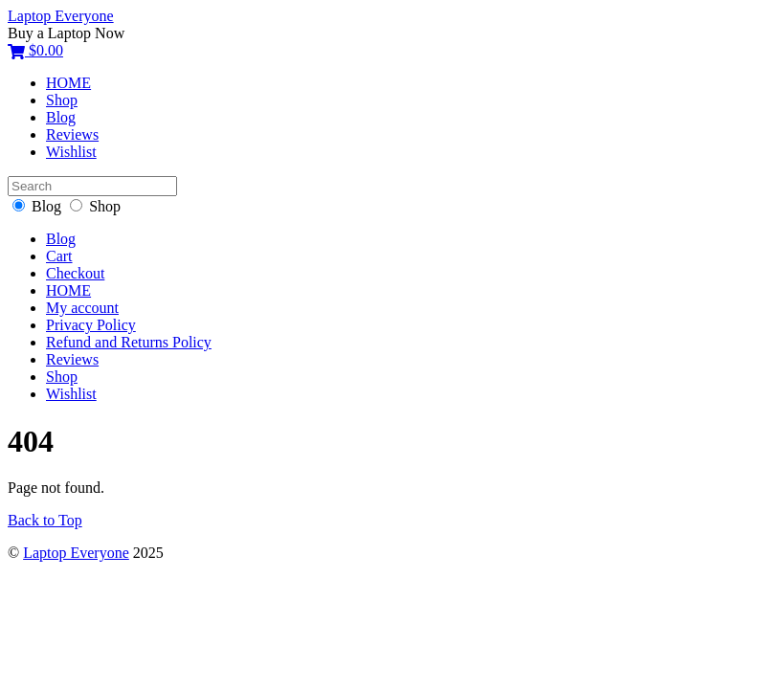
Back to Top (45, 520)
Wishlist (71, 152)
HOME (68, 83)
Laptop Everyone (76, 553)
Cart (59, 256)
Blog (61, 117)
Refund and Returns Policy (129, 342)
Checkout (75, 273)
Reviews (72, 134)
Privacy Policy (91, 325)
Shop (62, 100)
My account (82, 308)
